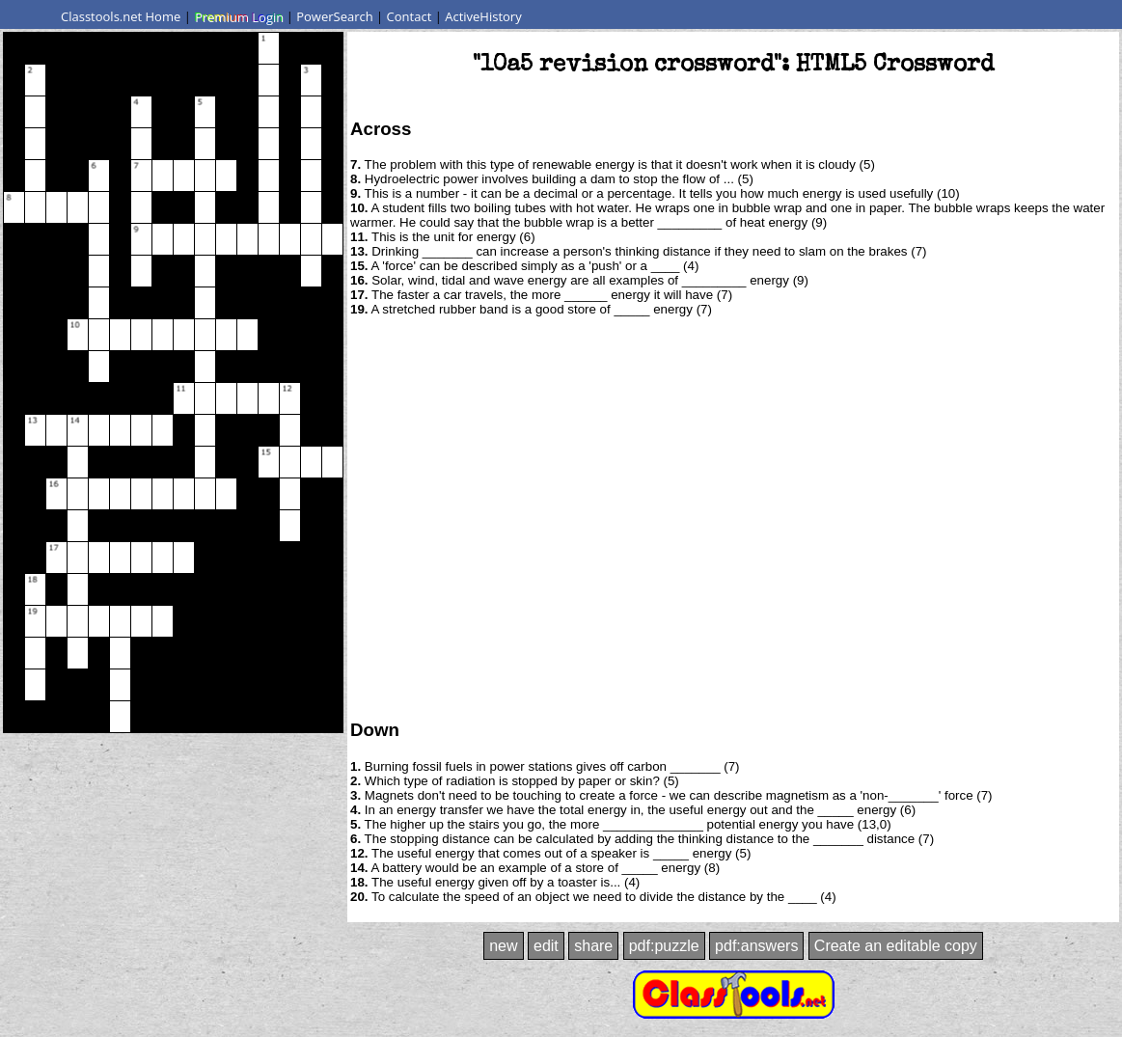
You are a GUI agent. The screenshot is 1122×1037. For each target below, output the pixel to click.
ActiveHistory (483, 16)
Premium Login (238, 16)
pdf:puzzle (664, 946)
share (593, 946)
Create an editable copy (895, 946)
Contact (409, 16)
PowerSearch (334, 16)
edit (546, 946)
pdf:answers (756, 946)
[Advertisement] (181, 516)
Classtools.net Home (120, 16)
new (503, 946)
